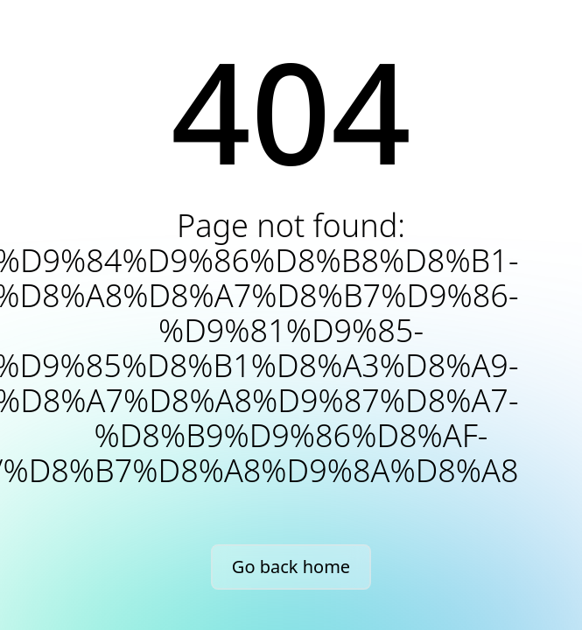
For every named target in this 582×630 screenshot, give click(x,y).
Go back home (291, 566)
